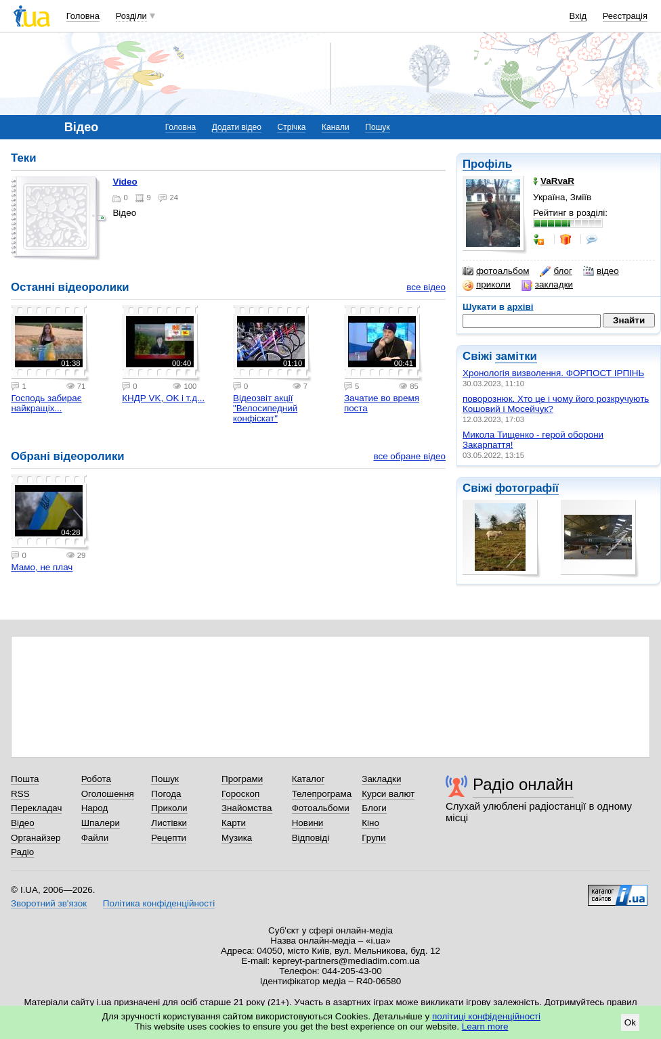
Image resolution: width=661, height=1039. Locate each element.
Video (124, 182)
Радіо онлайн (523, 784)
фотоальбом (496, 271)
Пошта (25, 779)
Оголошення (107, 794)
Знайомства (246, 808)
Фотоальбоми (320, 808)
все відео (426, 287)
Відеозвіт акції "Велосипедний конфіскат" (265, 408)
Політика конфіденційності (159, 903)
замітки (516, 356)
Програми (242, 779)
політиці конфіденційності (486, 1016)
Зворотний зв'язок (49, 903)
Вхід (578, 16)
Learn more (485, 1026)
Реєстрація (625, 16)
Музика (236, 838)
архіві (520, 307)
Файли (95, 838)
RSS (20, 794)
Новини (308, 823)
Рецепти (168, 838)
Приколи (169, 808)
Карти (233, 823)
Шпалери (100, 823)
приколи (487, 284)
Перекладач (36, 808)
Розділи (131, 16)
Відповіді (311, 838)
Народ (94, 808)
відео (601, 271)
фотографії (526, 488)
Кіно (370, 823)
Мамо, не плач (41, 567)
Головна (83, 16)
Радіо (22, 852)
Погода (166, 794)
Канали (335, 127)
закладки (547, 284)
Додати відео (236, 127)
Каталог (308, 779)
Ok (630, 1022)
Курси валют (388, 794)
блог (556, 271)
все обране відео (409, 456)
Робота (96, 779)
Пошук (377, 127)
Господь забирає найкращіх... (46, 403)
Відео (23, 823)
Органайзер (35, 838)
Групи (373, 838)
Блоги (374, 808)
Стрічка (291, 127)
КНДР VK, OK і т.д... (163, 398)
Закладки (381, 779)
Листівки (169, 823)
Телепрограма (322, 794)
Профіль (487, 164)
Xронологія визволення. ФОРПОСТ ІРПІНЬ (553, 373)
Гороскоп (240, 794)
